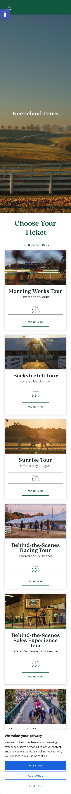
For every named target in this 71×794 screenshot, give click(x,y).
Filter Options (38, 244)
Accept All (35, 765)
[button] (5, 14)
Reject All (35, 786)
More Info (35, 322)
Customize (35, 775)
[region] (35, 761)
